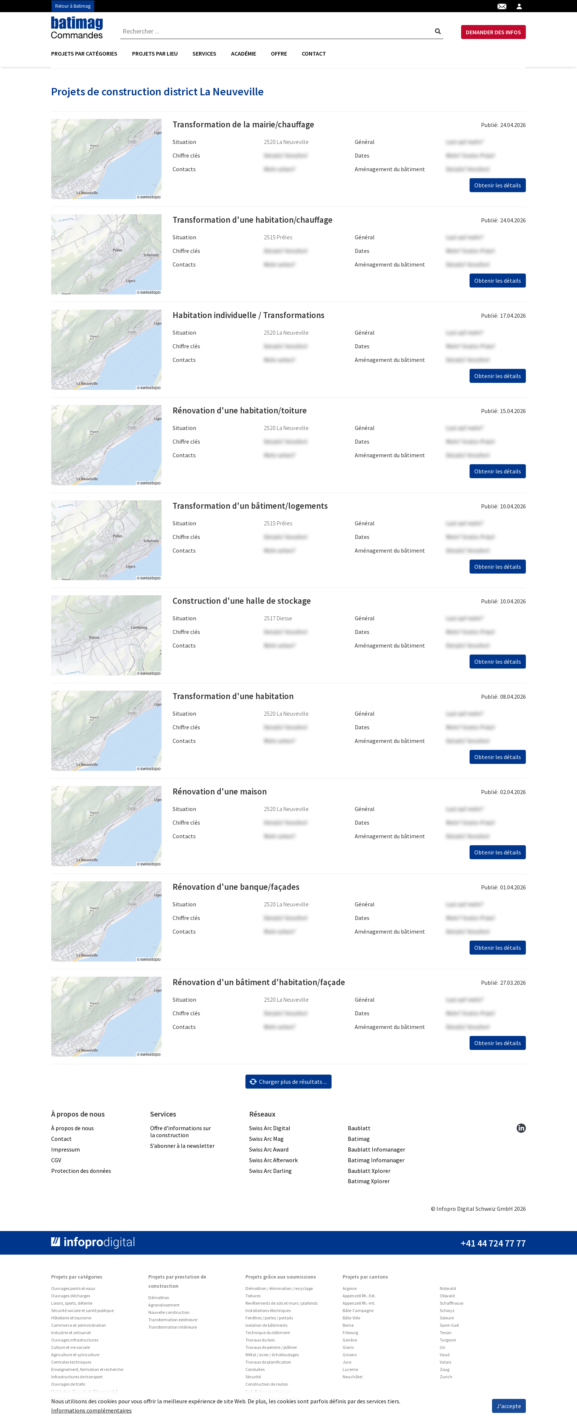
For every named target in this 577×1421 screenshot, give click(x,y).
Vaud (445, 1355)
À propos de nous (72, 1129)
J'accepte (509, 1406)
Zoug (444, 1370)
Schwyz (447, 1311)
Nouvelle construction (169, 1313)
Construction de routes (266, 1385)
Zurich (446, 1378)
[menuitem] (88, 53)
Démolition (158, 1298)
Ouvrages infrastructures (74, 1341)
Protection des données (81, 1171)
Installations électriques (268, 1311)
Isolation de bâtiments (266, 1326)
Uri (442, 1348)
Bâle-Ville (351, 1319)
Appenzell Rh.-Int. (359, 1304)
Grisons (350, 1355)
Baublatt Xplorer (369, 1171)
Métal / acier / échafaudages (272, 1355)
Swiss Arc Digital (269, 1129)
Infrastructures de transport (77, 1378)
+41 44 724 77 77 (493, 1243)
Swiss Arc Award (268, 1150)
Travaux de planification (268, 1363)
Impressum (65, 1150)
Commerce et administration (78, 1326)
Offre (279, 53)
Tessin (446, 1333)
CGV (56, 1160)
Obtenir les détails (497, 186)
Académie (243, 53)
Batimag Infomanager (376, 1160)
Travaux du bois (260, 1341)
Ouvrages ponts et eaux (73, 1289)
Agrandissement (164, 1306)
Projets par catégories (84, 53)
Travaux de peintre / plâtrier (271, 1348)
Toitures (253, 1297)
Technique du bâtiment (267, 1333)
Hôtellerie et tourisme (71, 1319)
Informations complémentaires (91, 1410)
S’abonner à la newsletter (182, 1146)
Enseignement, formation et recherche (87, 1370)
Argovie (350, 1289)
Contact (314, 53)
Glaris (348, 1348)
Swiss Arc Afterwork (273, 1160)
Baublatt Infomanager (376, 1150)
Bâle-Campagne (358, 1311)
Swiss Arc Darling (270, 1171)
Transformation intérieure (172, 1328)
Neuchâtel (352, 1378)
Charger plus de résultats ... (288, 1083)
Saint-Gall (449, 1326)
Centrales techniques (71, 1363)
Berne (348, 1326)
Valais (445, 1363)
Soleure (447, 1319)
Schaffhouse (451, 1304)
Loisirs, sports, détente (71, 1304)
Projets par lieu (155, 53)
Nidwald (448, 1289)
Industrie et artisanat (71, 1333)
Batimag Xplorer (369, 1182)
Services (204, 53)
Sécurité (253, 1378)
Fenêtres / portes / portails (269, 1319)
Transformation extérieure (172, 1320)
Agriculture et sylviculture (75, 1355)
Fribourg (350, 1333)
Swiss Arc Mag (266, 1139)
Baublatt (359, 1129)
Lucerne (350, 1370)
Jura (347, 1363)
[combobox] (282, 31)
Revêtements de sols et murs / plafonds (281, 1304)
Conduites (255, 1370)
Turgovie (448, 1341)
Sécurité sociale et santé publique (82, 1311)
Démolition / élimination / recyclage (279, 1289)
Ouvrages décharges (70, 1297)
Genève (350, 1341)
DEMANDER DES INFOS (493, 32)
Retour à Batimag (73, 6)
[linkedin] (521, 1129)
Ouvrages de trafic (68, 1385)
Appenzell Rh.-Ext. (359, 1297)
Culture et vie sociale (70, 1348)
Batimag (359, 1139)
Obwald (447, 1297)
